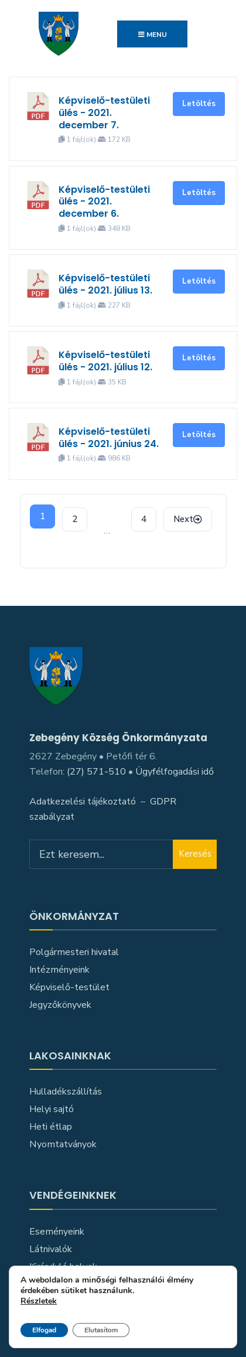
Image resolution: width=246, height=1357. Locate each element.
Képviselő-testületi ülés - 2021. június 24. (109, 438)
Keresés (195, 854)
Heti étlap (50, 1126)
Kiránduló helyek (63, 1266)
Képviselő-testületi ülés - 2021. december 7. (104, 113)
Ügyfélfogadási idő (174, 771)
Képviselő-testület (69, 987)
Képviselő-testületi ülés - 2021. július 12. (105, 361)
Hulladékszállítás (65, 1091)
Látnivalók (50, 1249)
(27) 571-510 (96, 771)
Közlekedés (53, 1284)
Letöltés (199, 103)
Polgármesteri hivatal (74, 952)
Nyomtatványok (63, 1144)
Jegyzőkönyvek (60, 1004)
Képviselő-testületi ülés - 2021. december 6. (104, 202)
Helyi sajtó (51, 1109)
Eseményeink (56, 1231)
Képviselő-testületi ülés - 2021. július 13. (105, 284)
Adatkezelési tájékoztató (82, 801)
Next (187, 519)
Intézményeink (59, 969)
